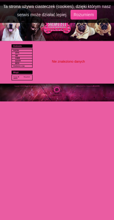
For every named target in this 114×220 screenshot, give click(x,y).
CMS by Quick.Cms (80, 86)
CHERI (17, 58)
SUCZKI (16, 50)
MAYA (17, 63)
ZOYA (17, 53)
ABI (16, 56)
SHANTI (18, 61)
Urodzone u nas (19, 66)
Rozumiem (84, 14)
